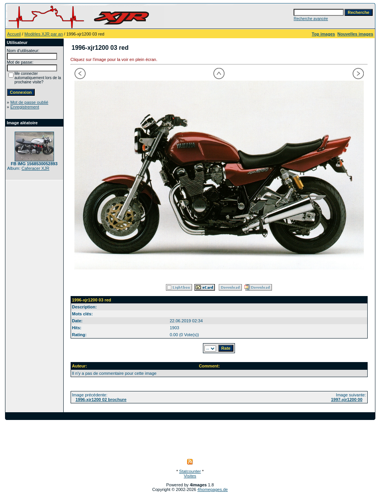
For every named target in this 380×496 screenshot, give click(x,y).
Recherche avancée (311, 19)
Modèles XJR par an (43, 34)
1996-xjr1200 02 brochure (101, 399)
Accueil (14, 34)
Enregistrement (24, 107)
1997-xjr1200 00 (346, 399)
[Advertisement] (190, 437)
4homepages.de (213, 489)
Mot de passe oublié (29, 102)
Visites (190, 476)
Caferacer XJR (35, 168)
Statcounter (190, 471)
